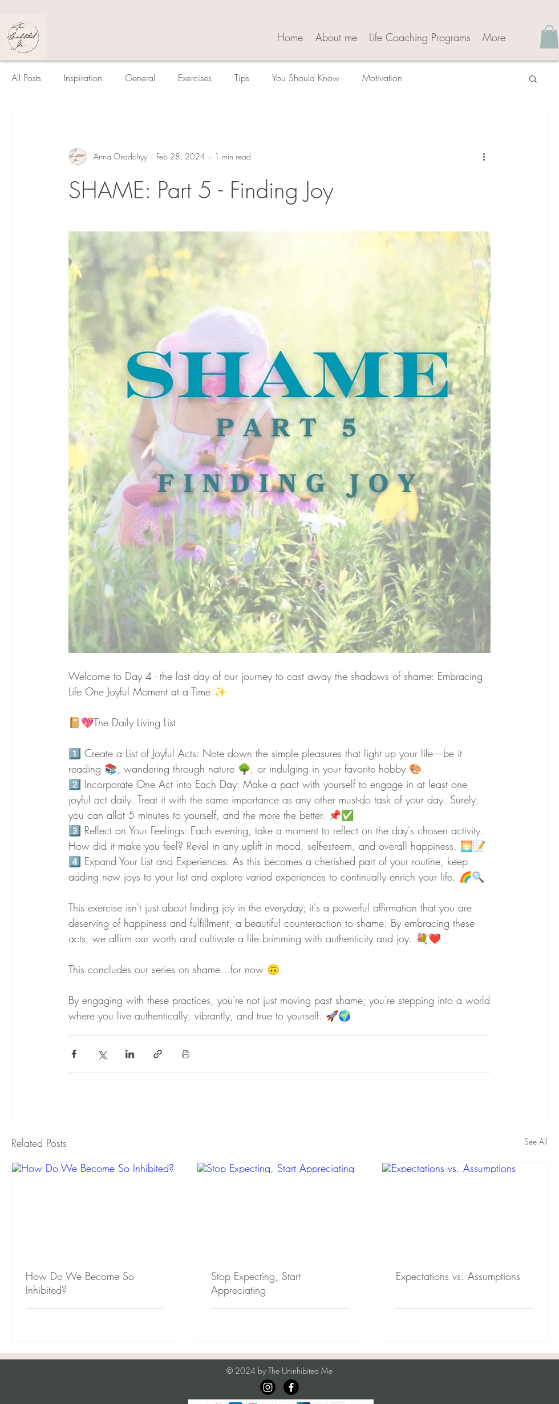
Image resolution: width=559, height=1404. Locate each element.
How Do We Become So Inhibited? (80, 1283)
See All (536, 1141)
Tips (241, 77)
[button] (549, 37)
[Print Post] (185, 1054)
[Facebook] (291, 1387)
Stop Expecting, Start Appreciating (256, 1283)
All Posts (26, 77)
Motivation (382, 77)
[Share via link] (157, 1054)
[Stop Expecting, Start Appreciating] (279, 1209)
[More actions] (484, 156)
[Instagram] (268, 1387)
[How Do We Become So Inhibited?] (94, 1209)
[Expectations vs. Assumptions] (464, 1209)
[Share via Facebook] (73, 1054)
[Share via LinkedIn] (129, 1054)
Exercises (195, 77)
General (140, 77)
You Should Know (305, 77)
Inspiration (83, 77)
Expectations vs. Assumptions (458, 1276)
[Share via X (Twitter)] (101, 1054)
